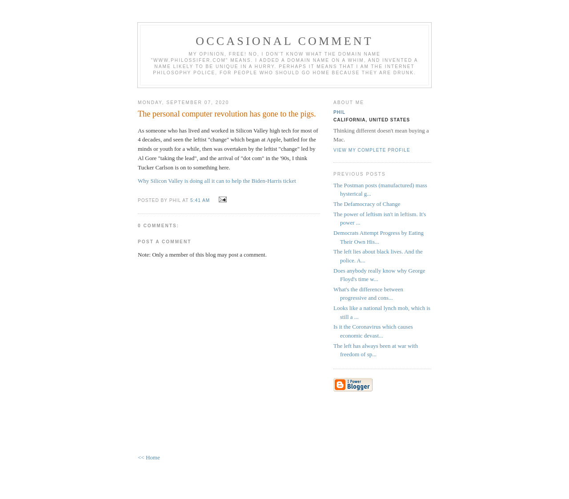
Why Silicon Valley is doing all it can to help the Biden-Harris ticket (217, 180)
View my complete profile (371, 150)
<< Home (149, 457)
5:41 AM (200, 200)
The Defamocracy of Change (367, 204)
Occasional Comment (284, 41)
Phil (339, 112)
